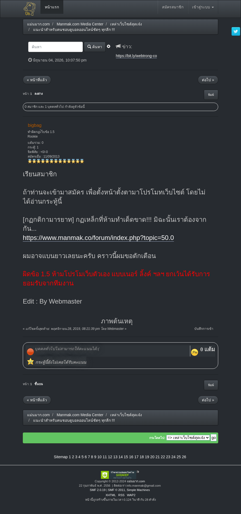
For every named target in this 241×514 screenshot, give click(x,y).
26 (184, 457)
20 (152, 457)
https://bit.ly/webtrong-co (136, 56)
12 (110, 457)
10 (99, 457)
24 (173, 457)
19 (147, 457)
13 (115, 457)
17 (136, 457)
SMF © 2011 (116, 490)
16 (131, 457)
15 (126, 457)
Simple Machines (138, 490)
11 (105, 457)
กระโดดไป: (157, 438)
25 (179, 457)
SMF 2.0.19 (98, 490)
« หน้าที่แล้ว (37, 80)
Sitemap (61, 457)
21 (158, 457)
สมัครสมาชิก (172, 7)
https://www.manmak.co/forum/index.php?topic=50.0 (98, 237)
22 (163, 457)
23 (168, 457)
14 (121, 457)
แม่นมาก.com (136, 481)
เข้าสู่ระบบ (203, 7)
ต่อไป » (208, 80)
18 (141, 457)
